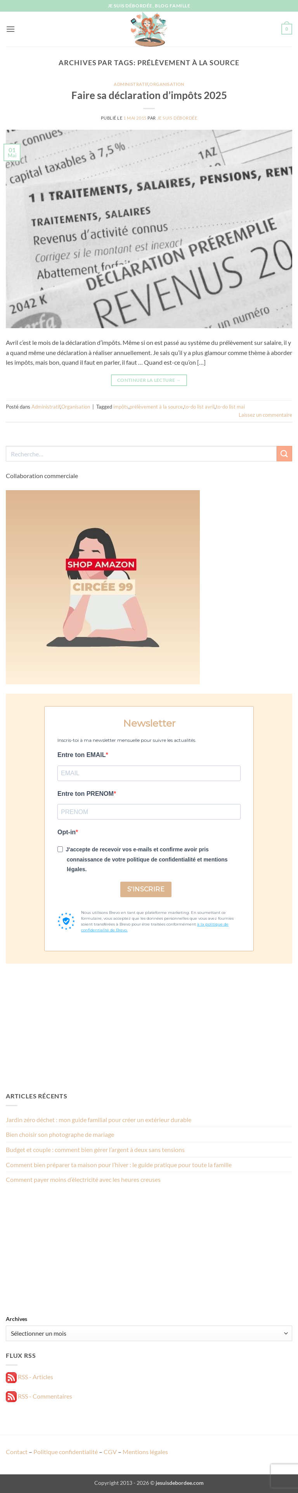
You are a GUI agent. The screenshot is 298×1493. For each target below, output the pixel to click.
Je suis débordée (177, 117)
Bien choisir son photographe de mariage (60, 1134)
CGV (110, 1451)
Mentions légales (145, 1451)
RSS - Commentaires (39, 1396)
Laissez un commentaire (265, 415)
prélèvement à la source (156, 407)
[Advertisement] (149, 1027)
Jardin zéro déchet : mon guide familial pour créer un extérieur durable (98, 1119)
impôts (120, 407)
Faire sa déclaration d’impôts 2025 (149, 95)
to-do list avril (199, 407)
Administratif (131, 84)
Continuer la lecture (149, 380)
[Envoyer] (284, 453)
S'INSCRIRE (146, 889)
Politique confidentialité (65, 1451)
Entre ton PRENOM (85, 793)
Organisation (166, 84)
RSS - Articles (29, 1376)
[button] (10, 28)
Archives (16, 1319)
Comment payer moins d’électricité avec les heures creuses (83, 1179)
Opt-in (66, 832)
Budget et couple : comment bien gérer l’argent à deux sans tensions (95, 1149)
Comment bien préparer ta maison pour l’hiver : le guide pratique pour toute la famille (119, 1164)
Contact (17, 1451)
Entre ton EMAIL (81, 755)
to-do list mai (230, 407)
